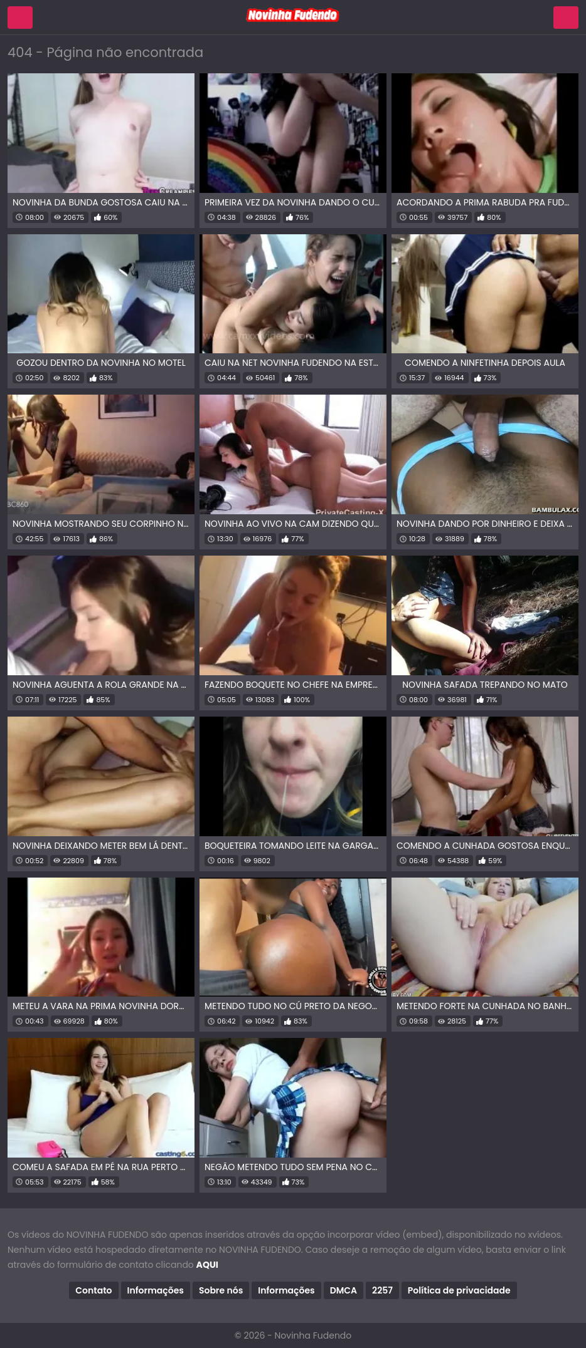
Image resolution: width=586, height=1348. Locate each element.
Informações (155, 1290)
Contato (93, 1290)
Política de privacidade (459, 1290)
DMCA (343, 1290)
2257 (382, 1290)
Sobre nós (221, 1290)
